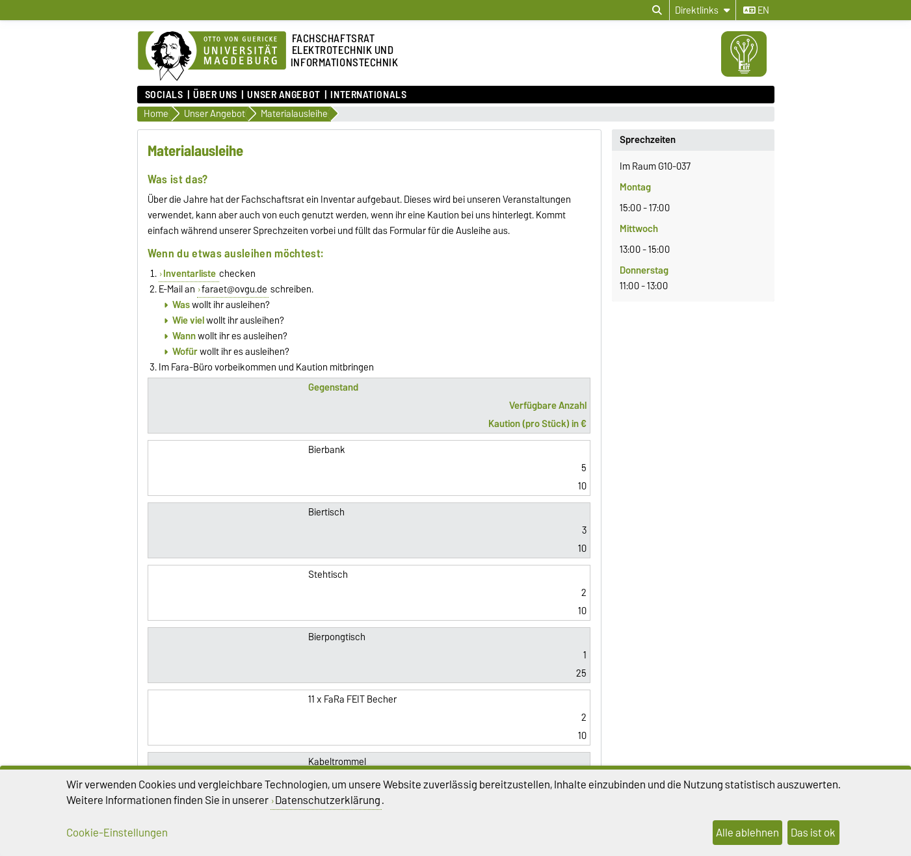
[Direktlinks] (702, 10)
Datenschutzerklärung (327, 800)
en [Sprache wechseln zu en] (756, 10)
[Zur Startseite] (212, 57)
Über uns (215, 95)
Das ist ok (813, 833)
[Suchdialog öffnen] (657, 10)
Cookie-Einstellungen (117, 833)
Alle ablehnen (747, 833)
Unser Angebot (283, 95)
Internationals (368, 95)
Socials (164, 95)
